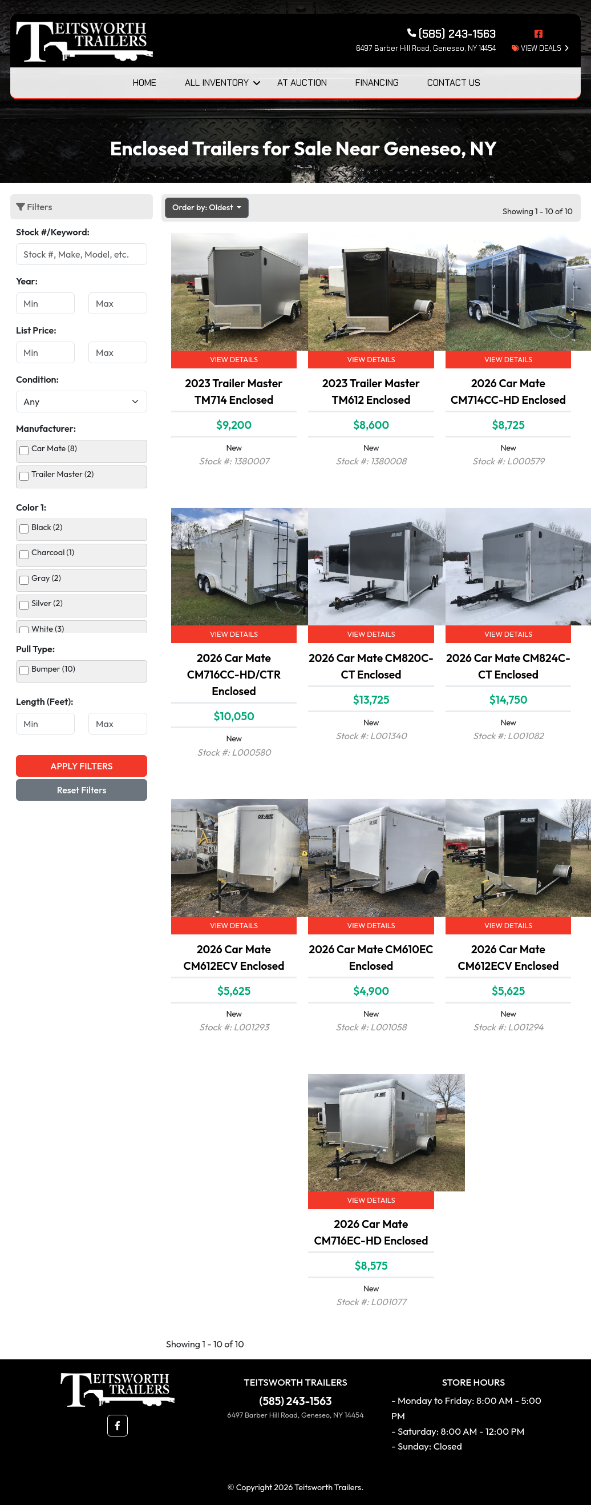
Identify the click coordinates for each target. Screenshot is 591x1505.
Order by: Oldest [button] (203, 207)
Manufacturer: (46, 428)
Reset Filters (82, 790)
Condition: (37, 379)
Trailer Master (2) (62, 474)
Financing (377, 83)
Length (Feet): (45, 701)
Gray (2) (46, 578)
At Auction (302, 83)
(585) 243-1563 (296, 1401)
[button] (117, 1425)
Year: (27, 281)
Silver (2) (47, 603)
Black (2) (46, 527)
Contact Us (453, 83)
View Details (234, 359)
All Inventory (217, 83)
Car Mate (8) (54, 448)
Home (144, 83)
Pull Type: (35, 649)
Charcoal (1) (52, 552)
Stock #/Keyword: (53, 232)
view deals (536, 48)
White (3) (47, 629)
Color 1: (31, 507)
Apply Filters (81, 766)
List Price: (36, 330)
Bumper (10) (53, 669)
